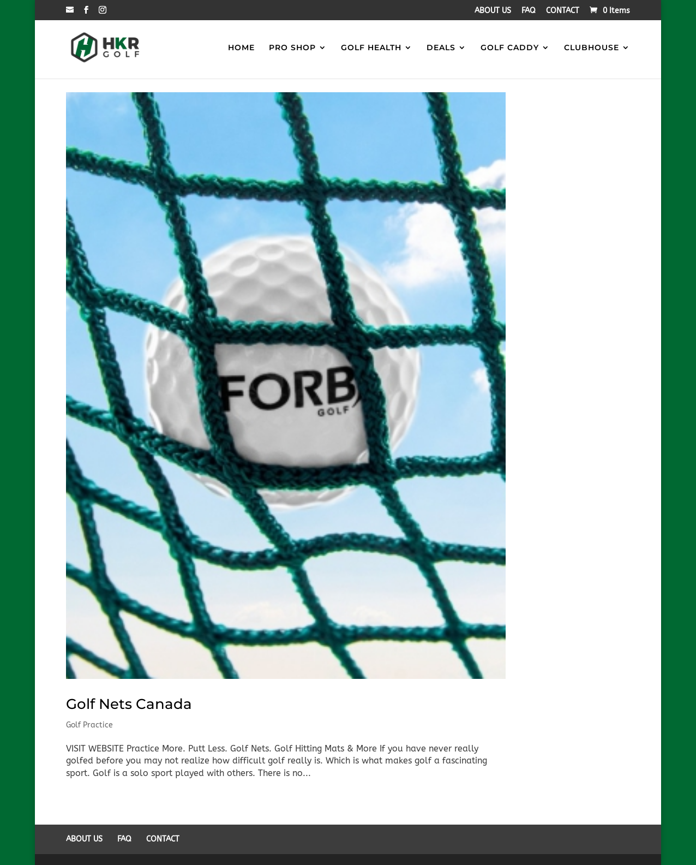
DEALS (441, 48)
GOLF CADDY (510, 48)
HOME (241, 48)
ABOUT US (493, 11)
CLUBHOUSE (591, 48)
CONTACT (562, 11)
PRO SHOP (292, 48)
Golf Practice (89, 725)
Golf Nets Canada (129, 704)
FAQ (528, 11)
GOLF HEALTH (371, 48)
